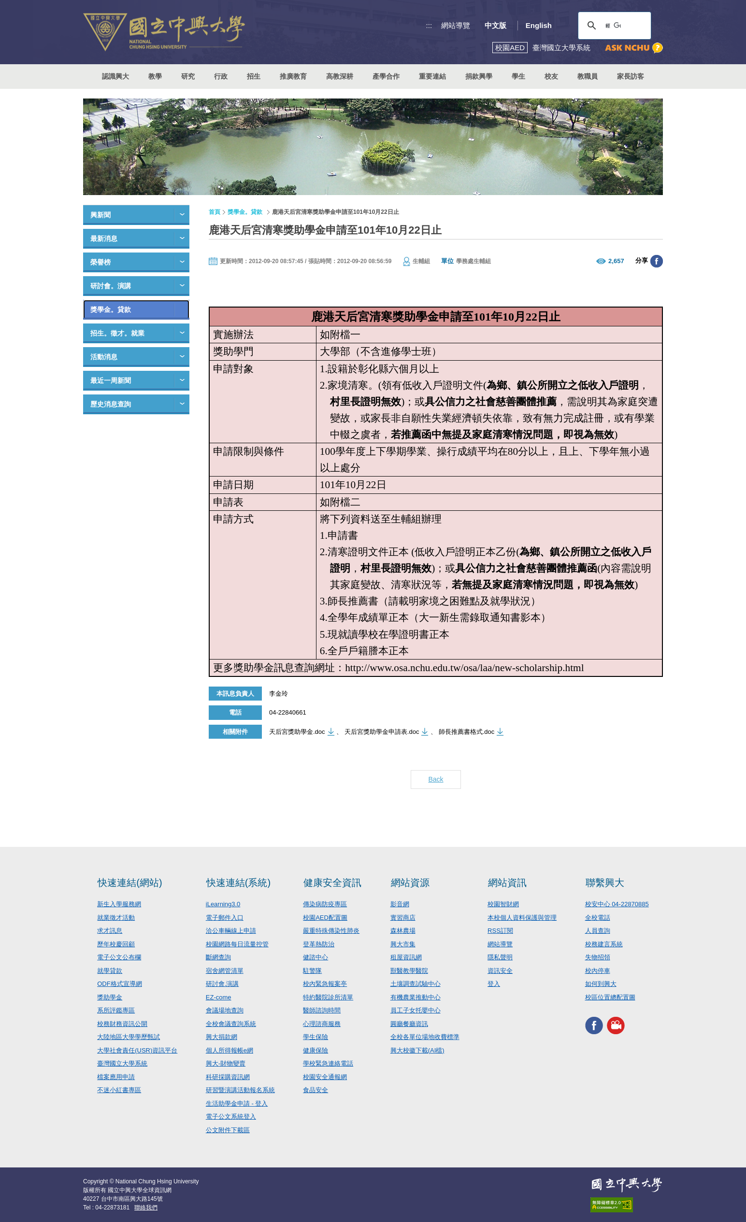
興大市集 (403, 944)
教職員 (587, 76)
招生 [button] (253, 76)
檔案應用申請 (116, 1077)
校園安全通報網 (325, 1077)
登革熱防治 (318, 944)
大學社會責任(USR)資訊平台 (137, 1050)
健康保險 (315, 1050)
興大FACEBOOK (594, 1025)
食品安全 (315, 1090)
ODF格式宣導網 (119, 983)
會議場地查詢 (225, 1010)
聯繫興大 (605, 882)
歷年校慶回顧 (116, 944)
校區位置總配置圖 (610, 997)
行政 (221, 76)
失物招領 (597, 957)
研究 (188, 76)
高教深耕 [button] (339, 76)
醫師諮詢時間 (322, 1010)
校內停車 (597, 970)
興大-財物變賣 (225, 1063)
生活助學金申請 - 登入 (237, 1103)
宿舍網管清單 (225, 970)
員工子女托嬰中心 (415, 1010)
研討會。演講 (110, 286)
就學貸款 (109, 970)
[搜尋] (613, 25)
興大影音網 (616, 1025)
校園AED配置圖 (325, 917)
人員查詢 (597, 930)
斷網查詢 (218, 957)
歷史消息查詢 (110, 404)
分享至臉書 (656, 261)
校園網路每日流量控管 (237, 944)
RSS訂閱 (500, 930)
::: (429, 25)
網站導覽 (455, 25)
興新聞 (100, 215)
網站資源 (410, 882)
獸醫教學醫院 (409, 970)
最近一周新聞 (110, 380)
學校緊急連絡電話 (328, 1063)
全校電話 (597, 917)
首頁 (214, 212)
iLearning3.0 (223, 904)
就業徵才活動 (116, 917)
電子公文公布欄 (119, 957)
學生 (518, 76)
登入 (494, 983)
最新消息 (103, 238)
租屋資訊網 (406, 957)
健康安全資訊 (332, 882)
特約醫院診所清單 (328, 997)
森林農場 (403, 930)
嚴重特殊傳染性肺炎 (331, 930)
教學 (155, 76)
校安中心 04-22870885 (617, 904)
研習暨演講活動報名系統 (240, 1090)
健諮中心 (315, 957)
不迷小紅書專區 (119, 1090)
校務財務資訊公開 (122, 1023)
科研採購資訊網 (228, 1077)
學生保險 (315, 1036)
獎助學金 (109, 997)
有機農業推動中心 (415, 997)
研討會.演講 (222, 983)
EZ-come (218, 997)
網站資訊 (507, 882)
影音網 (399, 904)
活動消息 (103, 357)
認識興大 (115, 76)
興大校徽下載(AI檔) (417, 1050)
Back (435, 779)
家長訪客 (630, 76)
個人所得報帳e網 (229, 1050)
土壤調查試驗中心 (415, 983)
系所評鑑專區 (116, 1010)
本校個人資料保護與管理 (522, 917)
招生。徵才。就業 (117, 333)
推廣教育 (293, 76)
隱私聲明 (500, 957)
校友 (551, 76)
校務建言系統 (604, 944)
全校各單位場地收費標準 (424, 1036)
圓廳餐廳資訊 (409, 1023)
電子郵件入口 (225, 917)
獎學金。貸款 (110, 309)
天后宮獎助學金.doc (297, 731)
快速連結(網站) (130, 882)
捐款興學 (478, 76)
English (539, 25)
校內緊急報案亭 (325, 983)
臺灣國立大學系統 (122, 1063)
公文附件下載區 (228, 1130)
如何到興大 (601, 983)
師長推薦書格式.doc (467, 731)
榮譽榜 (100, 262)
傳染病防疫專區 (325, 904)
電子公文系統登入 (231, 1116)
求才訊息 (109, 930)
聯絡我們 (146, 1207)
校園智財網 (503, 904)
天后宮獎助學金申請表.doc (381, 731)
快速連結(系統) (238, 882)
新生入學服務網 (119, 904)
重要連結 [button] (432, 76)
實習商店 (403, 917)
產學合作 (386, 76)
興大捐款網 (221, 1036)
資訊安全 (500, 970)
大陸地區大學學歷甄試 (128, 1036)
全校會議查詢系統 (231, 1023)
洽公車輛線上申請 (231, 930)
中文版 (495, 25)
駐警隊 (312, 970)
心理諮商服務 (322, 1023)
